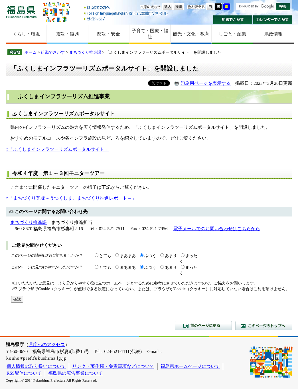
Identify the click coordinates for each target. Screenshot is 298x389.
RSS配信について (24, 373)
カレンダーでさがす (272, 19)
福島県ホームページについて (190, 366)
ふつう (150, 255)
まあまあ (128, 255)
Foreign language (126, 13)
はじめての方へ (126, 8)
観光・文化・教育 (191, 33)
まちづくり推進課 (85, 52)
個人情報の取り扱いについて (36, 366)
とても (105, 255)
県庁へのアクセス (47, 344)
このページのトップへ (263, 325)
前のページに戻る (203, 325)
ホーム (31, 52)
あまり (171, 255)
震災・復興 (67, 33)
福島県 (21, 12)
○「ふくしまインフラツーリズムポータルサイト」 (57, 149)
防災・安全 (108, 33)
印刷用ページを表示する (206, 83)
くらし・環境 (26, 33)
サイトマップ (126, 18)
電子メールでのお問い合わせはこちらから (216, 228)
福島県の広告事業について (75, 373)
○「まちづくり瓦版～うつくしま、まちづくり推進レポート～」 (71, 198)
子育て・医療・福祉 (150, 33)
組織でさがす (232, 19)
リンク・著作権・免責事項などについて (113, 366)
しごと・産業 (232, 33)
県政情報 (273, 33)
